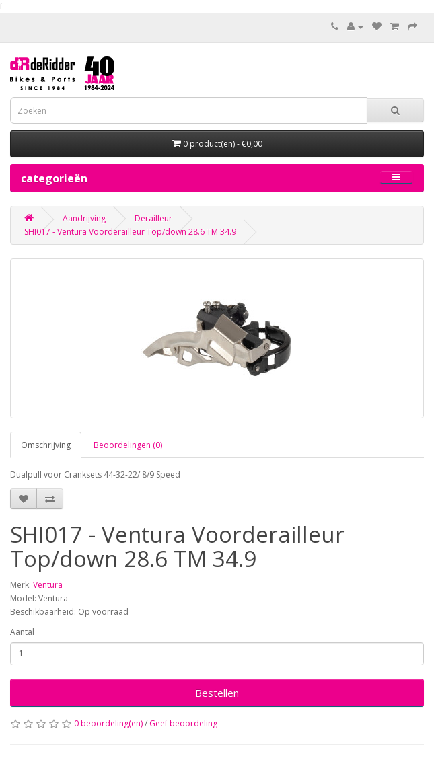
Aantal (22, 632)
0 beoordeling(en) (108, 723)
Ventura (48, 585)
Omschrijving (46, 445)
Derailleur (153, 218)
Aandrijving (84, 218)
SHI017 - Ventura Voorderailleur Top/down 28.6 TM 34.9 (130, 231)
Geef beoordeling (183, 723)
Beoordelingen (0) (128, 445)
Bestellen (217, 692)
